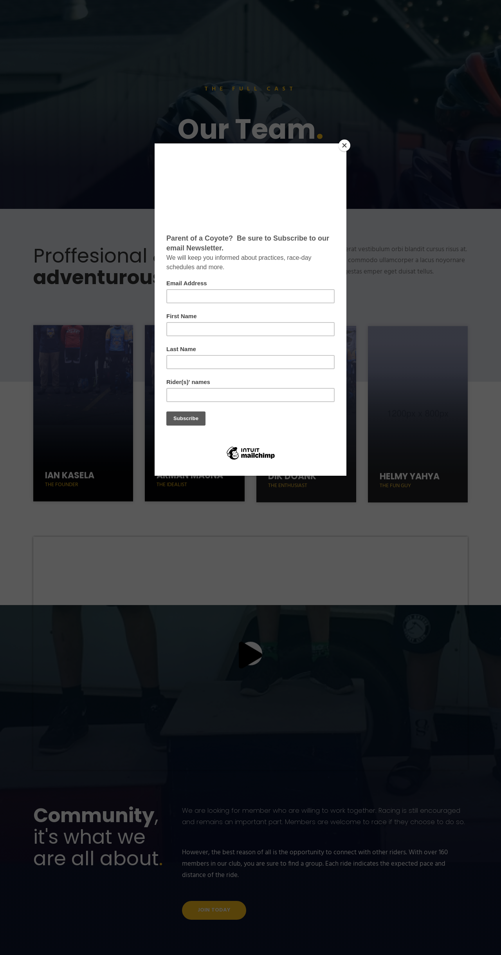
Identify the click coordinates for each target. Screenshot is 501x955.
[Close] (344, 145)
